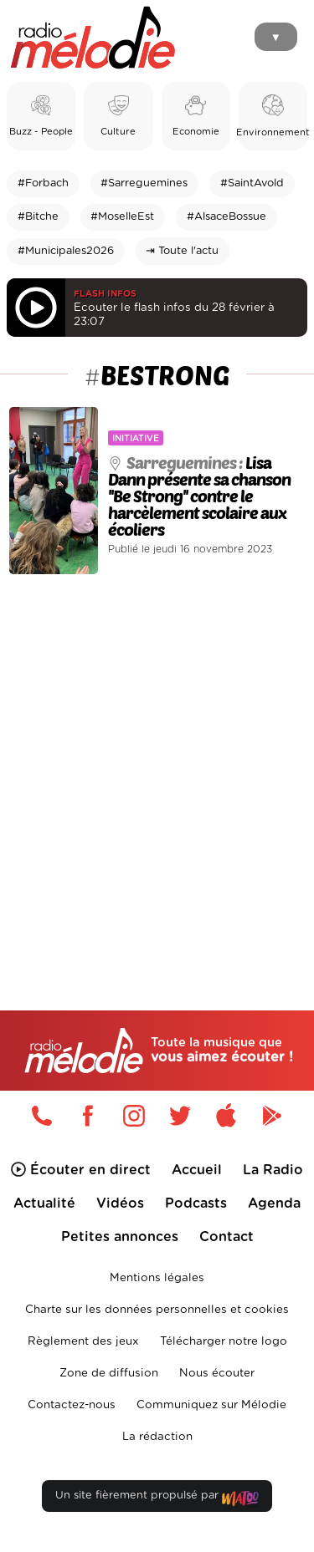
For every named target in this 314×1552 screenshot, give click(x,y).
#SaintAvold (252, 183)
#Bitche (38, 216)
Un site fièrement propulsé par (156, 1499)
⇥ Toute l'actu (182, 251)
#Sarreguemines (144, 183)
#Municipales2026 (66, 251)
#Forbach (43, 183)
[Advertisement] (157, 756)
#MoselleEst (122, 216)
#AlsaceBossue (226, 216)
